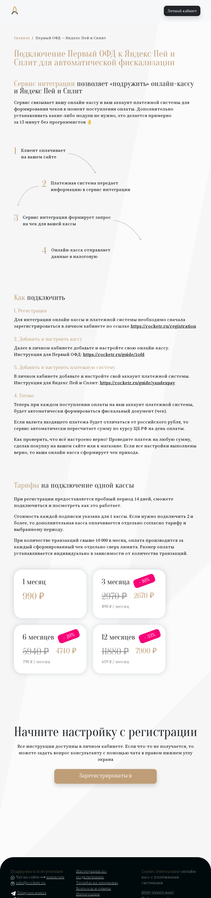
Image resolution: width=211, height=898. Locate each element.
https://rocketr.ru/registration (163, 326)
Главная (22, 38)
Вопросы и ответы (93, 888)
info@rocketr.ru (31, 882)
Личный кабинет (182, 10)
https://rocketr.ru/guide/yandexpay (137, 383)
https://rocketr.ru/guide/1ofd (113, 354)
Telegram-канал (28, 893)
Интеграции (88, 894)
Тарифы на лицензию (97, 882)
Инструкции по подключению (91, 874)
